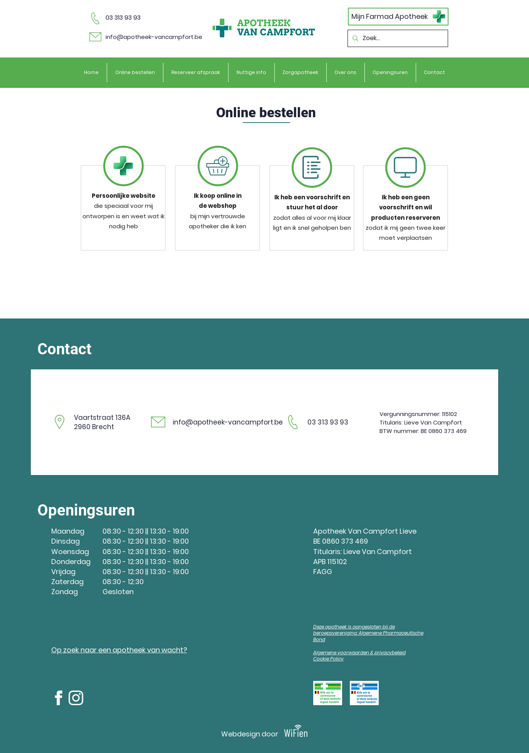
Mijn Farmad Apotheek (389, 16)
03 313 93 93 (123, 17)
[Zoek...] (397, 38)
